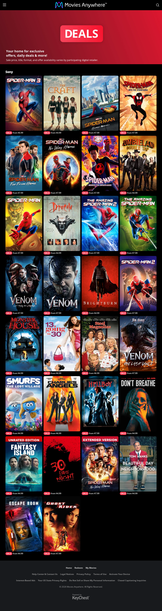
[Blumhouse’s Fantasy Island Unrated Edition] (23, 465)
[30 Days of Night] (62, 465)
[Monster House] (23, 345)
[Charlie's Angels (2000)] (62, 405)
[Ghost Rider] (62, 525)
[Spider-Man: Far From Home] (23, 165)
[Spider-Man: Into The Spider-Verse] (138, 105)
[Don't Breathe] (138, 405)
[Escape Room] (23, 525)
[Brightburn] (100, 285)
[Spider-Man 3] (23, 105)
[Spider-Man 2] (138, 285)
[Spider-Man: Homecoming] (100, 105)
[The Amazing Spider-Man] (138, 225)
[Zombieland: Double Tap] (138, 165)
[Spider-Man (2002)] (23, 225)
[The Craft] (62, 105)
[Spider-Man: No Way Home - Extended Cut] (100, 465)
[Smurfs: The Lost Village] (23, 405)
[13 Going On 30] (62, 345)
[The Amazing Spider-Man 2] (100, 225)
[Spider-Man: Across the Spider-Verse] (100, 165)
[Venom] (62, 285)
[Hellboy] (100, 405)
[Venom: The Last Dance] (138, 345)
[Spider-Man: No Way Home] (62, 165)
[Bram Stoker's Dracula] (62, 225)
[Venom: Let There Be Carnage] (23, 285)
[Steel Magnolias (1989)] (100, 345)
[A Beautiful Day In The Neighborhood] (138, 465)
